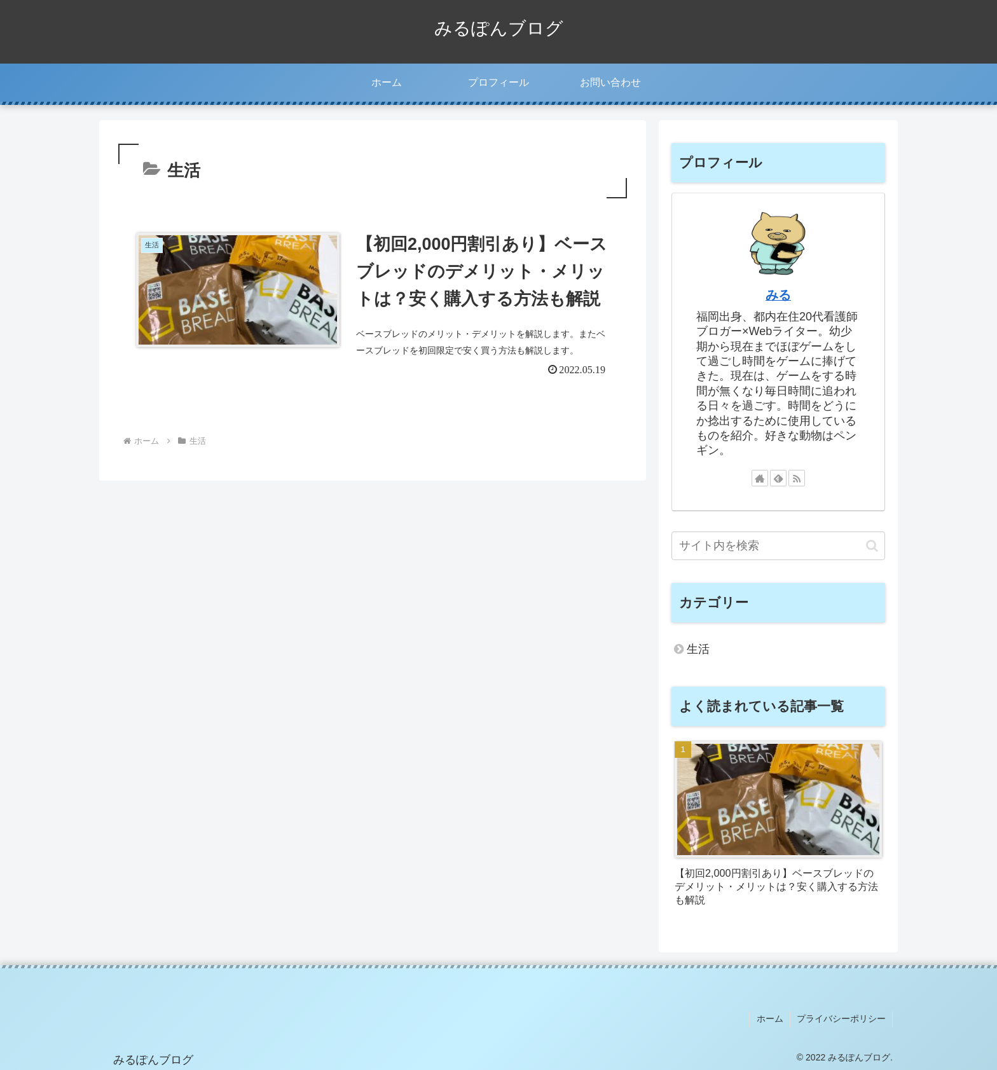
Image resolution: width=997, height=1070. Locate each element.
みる (778, 295)
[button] (872, 545)
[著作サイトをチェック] (760, 478)
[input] (778, 546)
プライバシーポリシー (841, 1018)
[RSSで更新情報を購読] (796, 478)
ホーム (770, 1018)
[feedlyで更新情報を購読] (778, 478)
